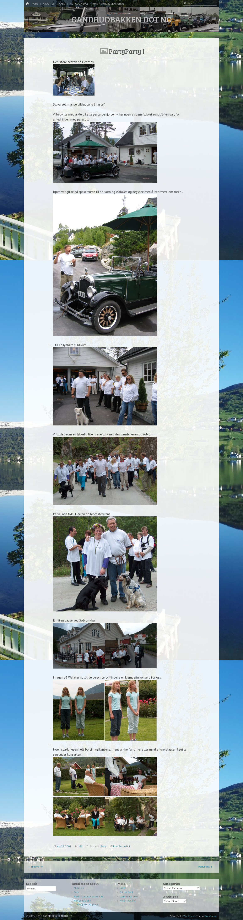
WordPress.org (127, 900)
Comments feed (128, 896)
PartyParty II (206, 866)
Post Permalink (121, 846)
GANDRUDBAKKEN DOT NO (121, 19)
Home (35, 3)
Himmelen (35, 866)
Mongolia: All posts (87, 904)
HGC (80, 846)
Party (104, 846)
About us (49, 3)
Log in (122, 887)
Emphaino (210, 916)
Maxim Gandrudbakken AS (108, 3)
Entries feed (126, 892)
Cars (62, 3)
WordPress (189, 916)
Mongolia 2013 (79, 3)
